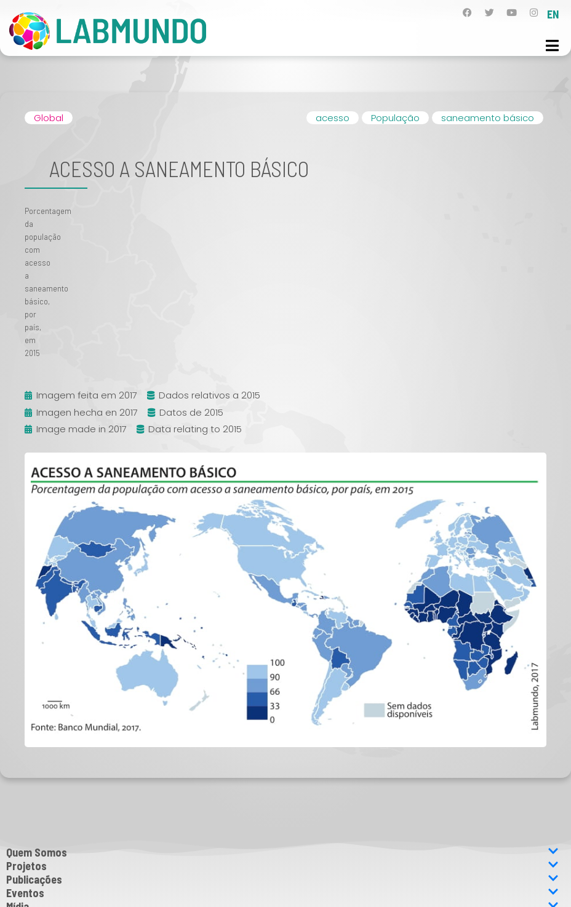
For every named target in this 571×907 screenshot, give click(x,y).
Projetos (282, 866)
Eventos (282, 893)
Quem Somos (282, 852)
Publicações (282, 879)
